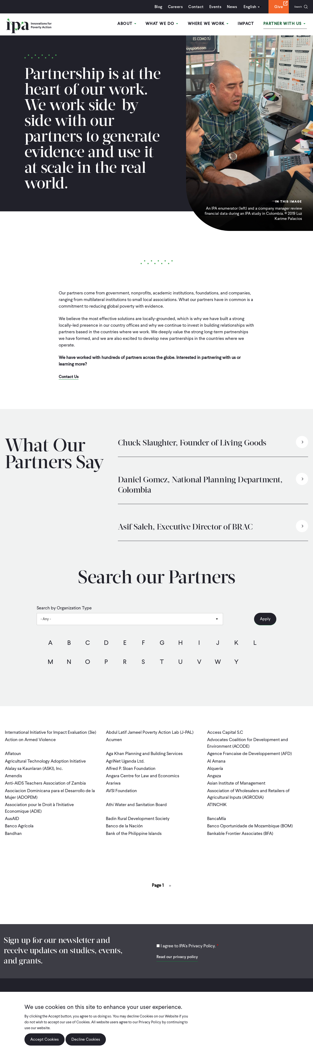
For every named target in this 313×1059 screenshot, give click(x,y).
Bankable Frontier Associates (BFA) (240, 824)
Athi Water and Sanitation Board (136, 798)
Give (273, 6)
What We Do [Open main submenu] (168, 24)
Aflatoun (13, 752)
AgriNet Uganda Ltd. (125, 759)
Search (295, 6)
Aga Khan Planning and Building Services (144, 752)
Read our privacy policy (177, 947)
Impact (249, 24)
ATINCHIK (217, 798)
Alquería (215, 765)
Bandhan (13, 824)
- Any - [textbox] (46, 618)
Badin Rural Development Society (137, 811)
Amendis (13, 772)
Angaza (214, 772)
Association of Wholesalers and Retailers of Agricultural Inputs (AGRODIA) (248, 788)
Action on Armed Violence (30, 739)
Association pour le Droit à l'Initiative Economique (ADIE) (39, 801)
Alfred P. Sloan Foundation (131, 765)
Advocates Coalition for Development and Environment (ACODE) (247, 742)
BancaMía (216, 811)
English (244, 6)
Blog (153, 6)
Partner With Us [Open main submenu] (286, 24)
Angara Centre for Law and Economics (142, 772)
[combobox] (130, 619)
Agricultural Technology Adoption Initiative (45, 759)
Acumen (114, 739)
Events (209, 6)
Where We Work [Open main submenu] (212, 24)
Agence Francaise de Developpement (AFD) (249, 752)
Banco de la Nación (124, 818)
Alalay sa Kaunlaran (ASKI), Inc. (34, 765)
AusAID (12, 811)
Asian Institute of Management (236, 778)
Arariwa (113, 778)
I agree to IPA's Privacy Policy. (188, 936)
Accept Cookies (44, 1039)
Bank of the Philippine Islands (134, 824)
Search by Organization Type (64, 608)
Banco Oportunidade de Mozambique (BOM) (250, 818)
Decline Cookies (85, 1039)
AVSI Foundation (121, 785)
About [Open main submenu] (134, 24)
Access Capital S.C (225, 732)
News (226, 6)
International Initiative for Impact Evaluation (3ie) (50, 732)
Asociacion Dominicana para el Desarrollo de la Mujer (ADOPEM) (50, 788)
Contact (190, 6)
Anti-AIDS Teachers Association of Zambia (45, 778)
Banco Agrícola (19, 818)
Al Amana (216, 759)
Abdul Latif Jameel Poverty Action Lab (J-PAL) (149, 732)
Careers (169, 6)
